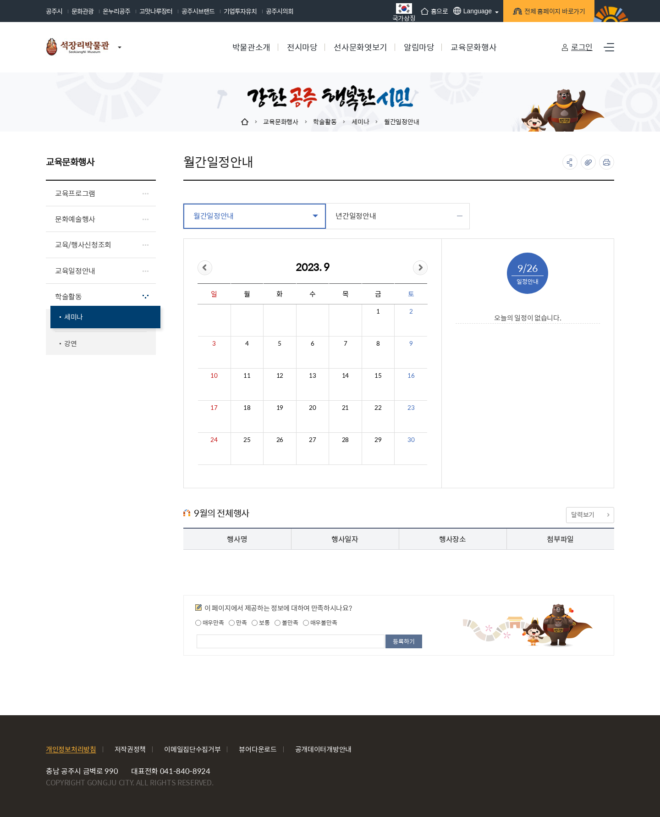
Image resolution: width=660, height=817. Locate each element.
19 (279, 407)
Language (469, 11)
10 (213, 375)
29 (377, 439)
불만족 (286, 622)
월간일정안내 (401, 121)
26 (279, 439)
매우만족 (209, 622)
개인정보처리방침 (71, 749)
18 (246, 407)
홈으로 (431, 11)
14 (345, 375)
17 (213, 407)
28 (345, 439)
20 (312, 407)
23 (410, 407)
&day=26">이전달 (205, 267)
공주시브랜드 (198, 11)
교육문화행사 (280, 121)
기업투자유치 (240, 11)
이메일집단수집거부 (192, 749)
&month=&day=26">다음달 (420, 267)
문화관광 (83, 11)
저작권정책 (130, 749)
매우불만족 (320, 622)
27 (312, 439)
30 (410, 439)
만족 (238, 622)
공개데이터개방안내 (323, 749)
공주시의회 (279, 11)
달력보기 (590, 514)
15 (377, 375)
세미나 (360, 121)
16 (410, 375)
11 (246, 375)
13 (312, 375)
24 (213, 439)
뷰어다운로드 (257, 749)
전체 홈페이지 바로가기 (550, 12)
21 (345, 407)
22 (377, 407)
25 (246, 439)
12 (279, 375)
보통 (261, 622)
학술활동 (324, 121)
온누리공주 (116, 11)
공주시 (54, 11)
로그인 (582, 47)
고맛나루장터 (155, 11)
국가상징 (400, 12)
